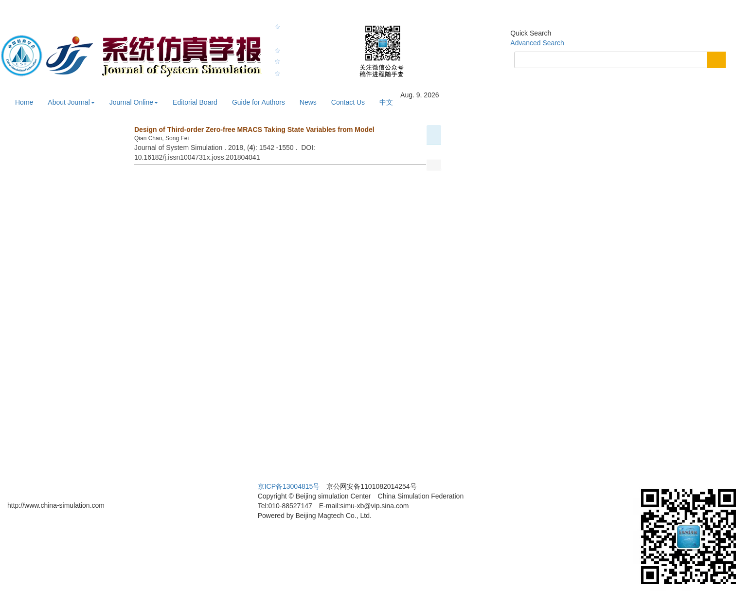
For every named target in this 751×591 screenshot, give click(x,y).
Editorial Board (195, 102)
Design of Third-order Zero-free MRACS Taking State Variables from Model (254, 129)
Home (24, 102)
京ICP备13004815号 (289, 486)
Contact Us (348, 102)
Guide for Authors (258, 102)
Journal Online (133, 102)
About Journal (71, 102)
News (308, 102)
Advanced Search (537, 43)
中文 (386, 102)
